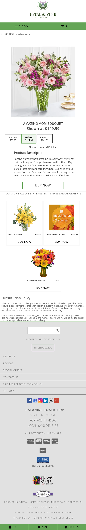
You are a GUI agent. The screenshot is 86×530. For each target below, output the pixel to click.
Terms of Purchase (44, 517)
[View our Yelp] (56, 402)
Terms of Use (65, 517)
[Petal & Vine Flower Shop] (43, 18)
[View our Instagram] (40, 402)
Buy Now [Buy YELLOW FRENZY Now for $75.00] (24, 242)
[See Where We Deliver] (43, 347)
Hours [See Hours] (71, 527)
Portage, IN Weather (27, 512)
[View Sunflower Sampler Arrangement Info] (43, 263)
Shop (21, 26)
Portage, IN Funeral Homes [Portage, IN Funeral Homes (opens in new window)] (20, 502)
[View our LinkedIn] (45, 402)
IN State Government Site (56, 512)
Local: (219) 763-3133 (43, 426)
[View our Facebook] (29, 402)
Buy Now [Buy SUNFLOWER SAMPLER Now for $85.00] (43, 288)
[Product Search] (43, 330)
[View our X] (51, 402)
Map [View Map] (43, 527)
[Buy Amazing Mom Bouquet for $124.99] (43, 185)
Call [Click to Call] (14, 527)
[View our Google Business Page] (35, 402)
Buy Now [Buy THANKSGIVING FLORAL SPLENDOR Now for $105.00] (61, 242)
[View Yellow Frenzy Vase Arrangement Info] (24, 217)
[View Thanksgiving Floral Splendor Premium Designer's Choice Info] (61, 217)
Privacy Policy (21, 517)
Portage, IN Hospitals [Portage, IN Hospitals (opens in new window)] (52, 502)
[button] (43, 460)
